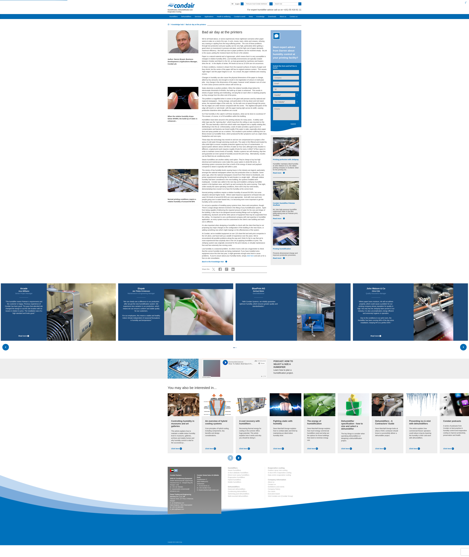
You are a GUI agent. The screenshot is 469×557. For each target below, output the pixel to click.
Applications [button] (208, 16)
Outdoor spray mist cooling (277, 470)
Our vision (271, 491)
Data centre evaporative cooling (279, 475)
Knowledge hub (177, 24)
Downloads (272, 16)
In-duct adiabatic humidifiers (238, 473)
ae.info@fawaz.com (178, 503)
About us (283, 16)
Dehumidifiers (186, 16)
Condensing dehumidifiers (237, 491)
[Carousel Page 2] (235, 347)
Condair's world (239, 16)
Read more (279, 173)
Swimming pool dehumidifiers (238, 494)
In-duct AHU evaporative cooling (279, 473)
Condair (181, 5)
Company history (274, 489)
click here (250, 256)
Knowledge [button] (260, 16)
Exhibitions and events (276, 487)
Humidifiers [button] (173, 16)
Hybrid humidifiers (234, 480)
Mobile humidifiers (234, 482)
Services (198, 16)
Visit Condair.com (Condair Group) (280, 496)
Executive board (274, 494)
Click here (176, 448)
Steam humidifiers (234, 470)
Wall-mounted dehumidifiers (238, 496)
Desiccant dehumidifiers (236, 489)
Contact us (294, 16)
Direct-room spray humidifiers (238, 475)
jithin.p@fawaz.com (178, 509)
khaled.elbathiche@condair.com (209, 490)
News (251, 16)
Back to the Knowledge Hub (214, 262)
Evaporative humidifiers (236, 477)
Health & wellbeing (224, 16)
